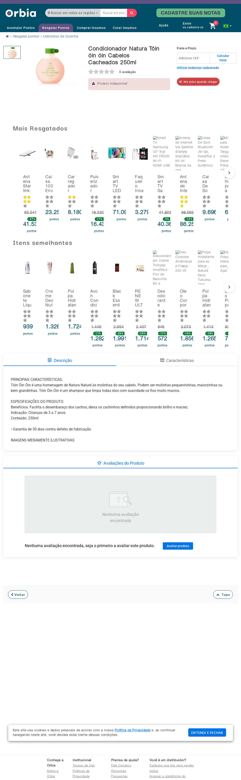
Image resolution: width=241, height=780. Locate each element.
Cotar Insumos (124, 28)
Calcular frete (223, 58)
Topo (223, 575)
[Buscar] (132, 13)
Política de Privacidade (132, 730)
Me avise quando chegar (198, 81)
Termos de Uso (84, 765)
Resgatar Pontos (55, 28)
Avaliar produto (178, 526)
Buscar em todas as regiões (73, 13)
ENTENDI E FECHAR (207, 733)
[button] (227, 26)
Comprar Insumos (91, 28)
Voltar (18, 575)
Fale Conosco (121, 765)
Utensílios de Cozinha (60, 36)
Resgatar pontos (26, 36)
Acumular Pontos (21, 28)
